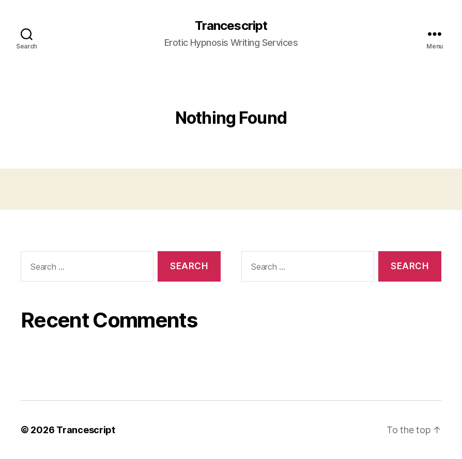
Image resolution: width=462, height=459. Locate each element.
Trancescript (231, 26)
